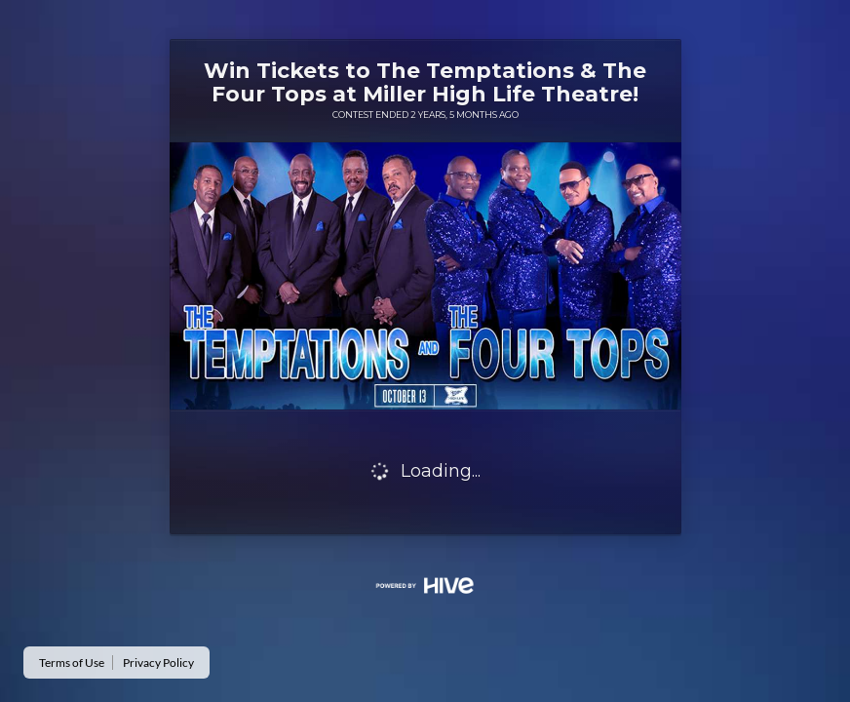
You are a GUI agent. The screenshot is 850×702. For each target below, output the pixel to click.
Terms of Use (71, 662)
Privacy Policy (158, 662)
